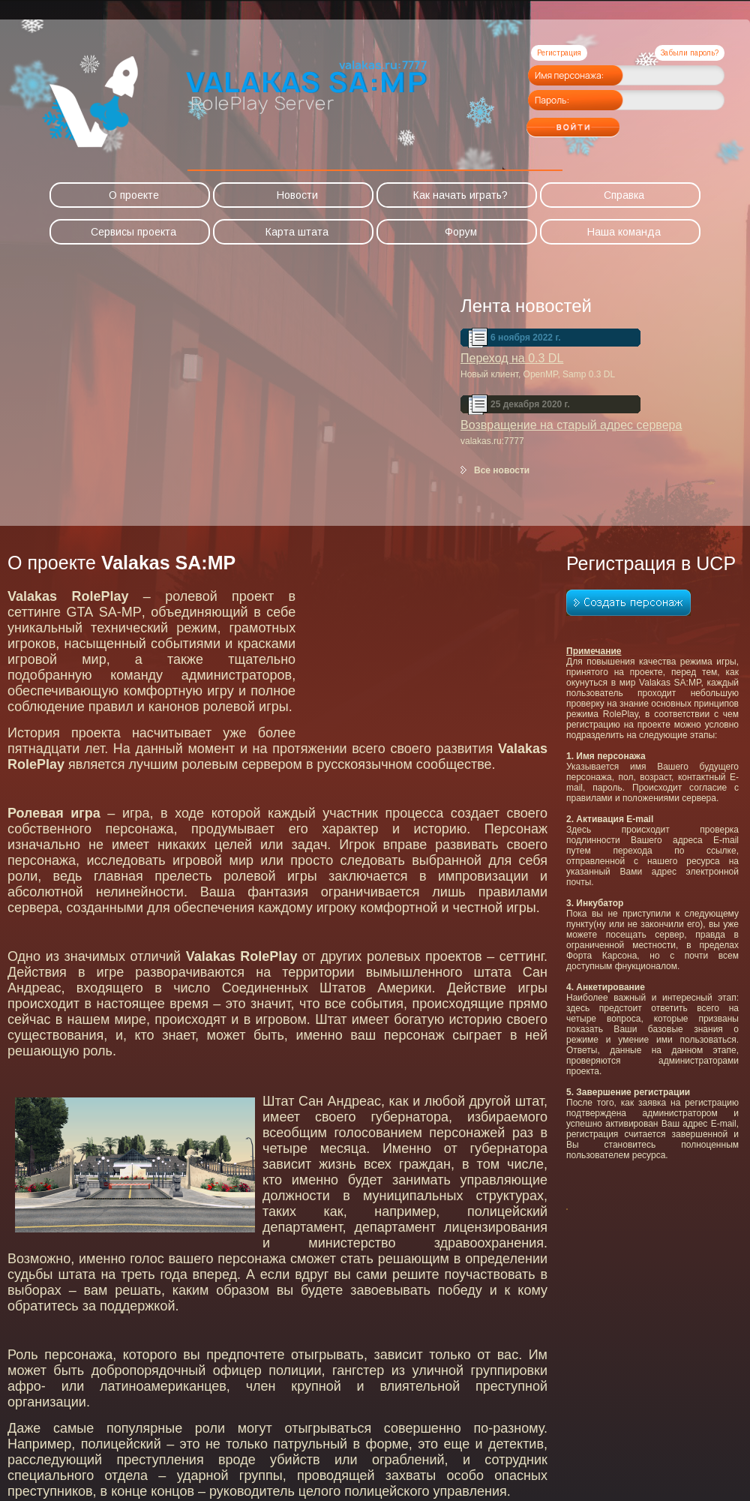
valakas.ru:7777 (492, 441)
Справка (624, 195)
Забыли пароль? (689, 53)
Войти (603, 122)
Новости (297, 195)
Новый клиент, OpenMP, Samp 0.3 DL (537, 374)
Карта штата (297, 232)
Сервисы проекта (133, 232)
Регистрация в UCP (651, 563)
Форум (461, 232)
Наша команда (624, 232)
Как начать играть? (460, 195)
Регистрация (559, 53)
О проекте (134, 195)
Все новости (502, 470)
